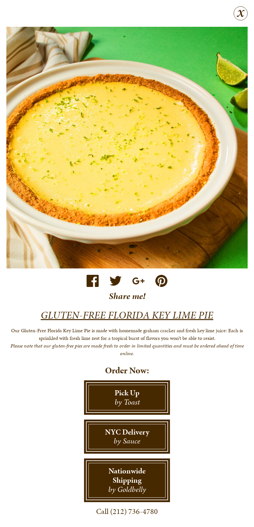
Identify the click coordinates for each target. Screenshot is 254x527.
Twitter (115, 281)
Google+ (138, 281)
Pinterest (161, 281)
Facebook (93, 281)
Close (241, 13)
